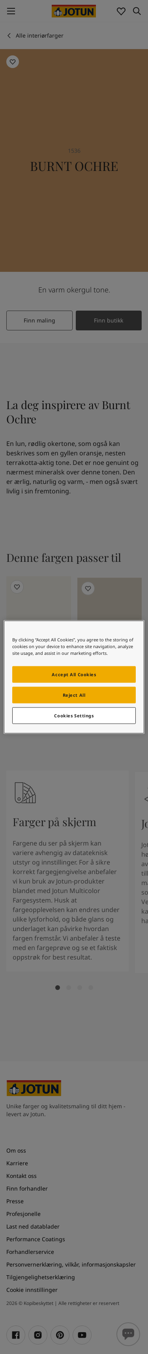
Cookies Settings (74, 716)
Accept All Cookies (74, 674)
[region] (74, 677)
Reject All (74, 695)
